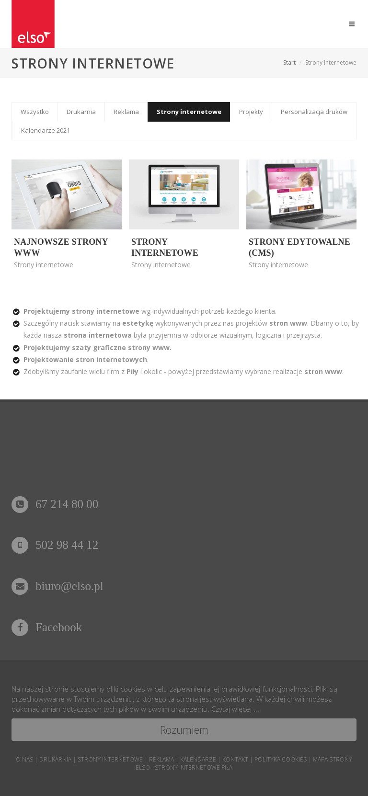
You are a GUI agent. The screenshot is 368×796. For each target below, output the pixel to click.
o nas (24, 759)
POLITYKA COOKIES (280, 759)
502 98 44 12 (55, 544)
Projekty (251, 111)
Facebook (47, 627)
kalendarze (198, 759)
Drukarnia (81, 111)
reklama (161, 759)
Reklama (126, 111)
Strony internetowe (189, 111)
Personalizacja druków (314, 111)
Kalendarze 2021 (45, 130)
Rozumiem (184, 729)
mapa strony (332, 759)
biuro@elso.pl (58, 586)
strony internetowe (110, 759)
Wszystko (35, 111)
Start (289, 62)
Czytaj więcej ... (235, 709)
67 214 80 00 (55, 504)
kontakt (235, 759)
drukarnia (55, 759)
